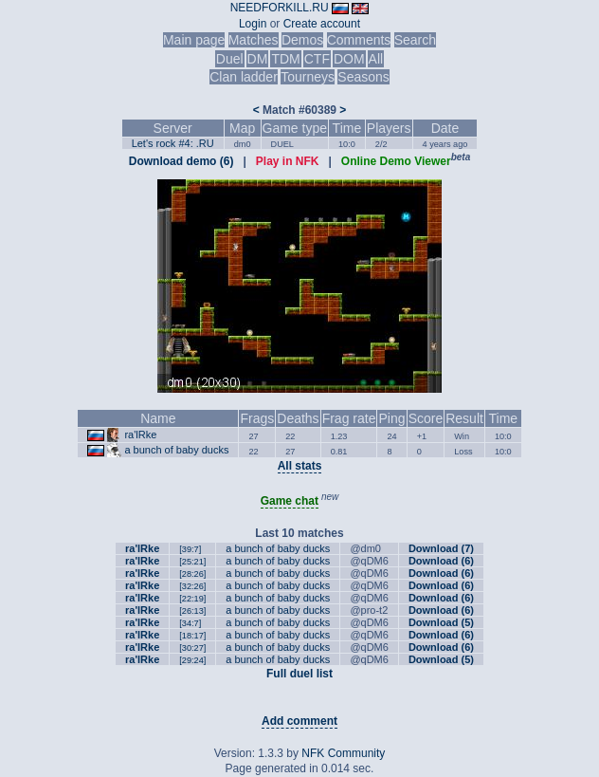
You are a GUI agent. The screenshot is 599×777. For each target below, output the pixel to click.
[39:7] (190, 549)
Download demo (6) (181, 161)
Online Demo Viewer (396, 161)
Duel (230, 58)
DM (257, 58)
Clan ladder (243, 76)
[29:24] (192, 660)
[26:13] (192, 611)
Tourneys (308, 76)
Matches (253, 39)
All (376, 58)
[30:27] (192, 648)
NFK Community (343, 753)
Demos (302, 39)
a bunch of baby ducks (176, 449)
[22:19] (192, 598)
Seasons (363, 76)
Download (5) (441, 622)
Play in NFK (287, 161)
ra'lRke (140, 434)
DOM (349, 58)
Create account (321, 23)
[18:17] (192, 635)
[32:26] (192, 586)
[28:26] (192, 574)
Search (415, 39)
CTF (317, 58)
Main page (194, 39)
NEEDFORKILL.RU (279, 7)
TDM (285, 58)
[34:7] (190, 623)
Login (252, 23)
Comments (359, 39)
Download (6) (441, 560)
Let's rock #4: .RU (173, 143)
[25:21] (192, 561)
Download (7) (441, 548)
